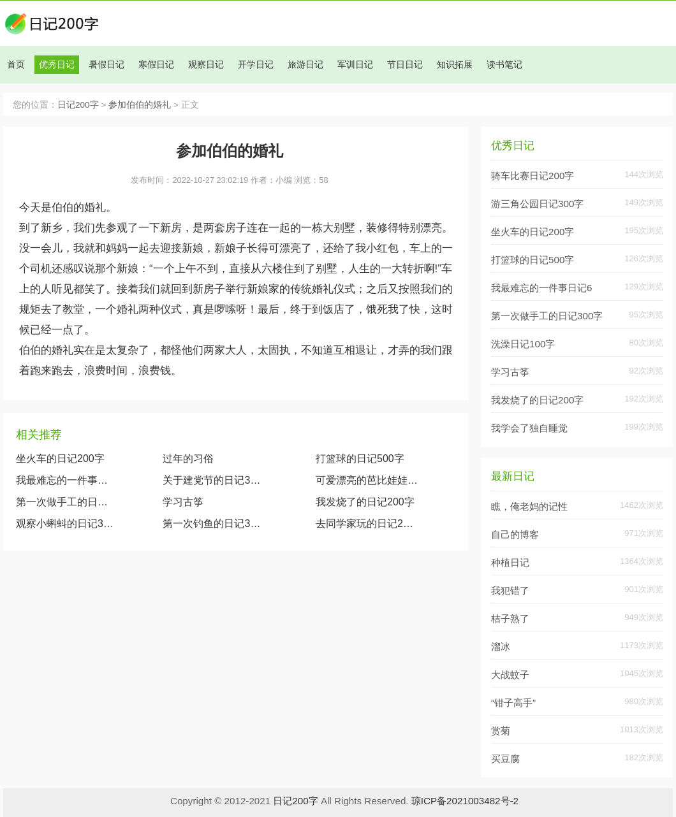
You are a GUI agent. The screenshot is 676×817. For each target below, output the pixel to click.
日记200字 (78, 105)
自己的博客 (515, 534)
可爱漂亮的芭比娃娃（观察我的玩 (367, 480)
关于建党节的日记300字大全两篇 (214, 480)
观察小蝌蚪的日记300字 (65, 523)
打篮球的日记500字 (360, 458)
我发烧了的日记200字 (365, 501)
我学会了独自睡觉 (529, 428)
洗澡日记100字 (523, 343)
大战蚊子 (510, 674)
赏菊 (500, 730)
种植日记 (510, 562)
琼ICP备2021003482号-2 (464, 800)
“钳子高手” (513, 702)
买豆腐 (505, 758)
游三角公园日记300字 (537, 203)
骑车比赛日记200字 (532, 175)
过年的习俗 (188, 458)
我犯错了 (510, 590)
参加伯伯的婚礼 (139, 105)
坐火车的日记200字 (60, 458)
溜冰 (500, 646)
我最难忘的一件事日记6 (541, 287)
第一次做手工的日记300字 (65, 501)
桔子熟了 (510, 618)
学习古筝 (183, 501)
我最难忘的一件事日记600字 (65, 480)
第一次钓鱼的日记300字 (214, 523)
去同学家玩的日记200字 (367, 523)
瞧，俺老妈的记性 (529, 506)
